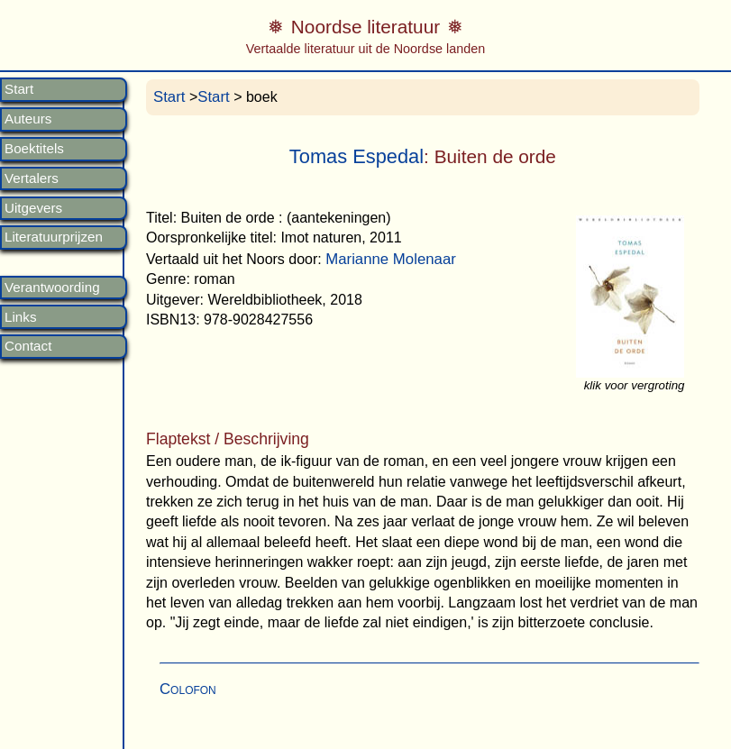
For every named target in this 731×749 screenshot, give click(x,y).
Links (20, 317)
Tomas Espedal (356, 156)
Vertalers (32, 178)
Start (19, 89)
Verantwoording (52, 287)
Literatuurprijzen (54, 237)
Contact (28, 346)
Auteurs (28, 119)
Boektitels (34, 149)
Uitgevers (33, 208)
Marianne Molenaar (390, 259)
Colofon (188, 689)
